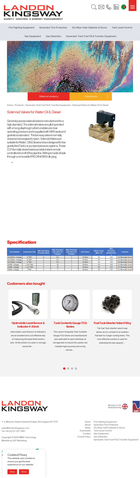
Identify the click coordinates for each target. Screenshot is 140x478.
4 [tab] (76, 368)
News (88, 427)
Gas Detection (53, 36)
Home (10, 105)
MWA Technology (27, 437)
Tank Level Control (122, 27)
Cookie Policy (84, 436)
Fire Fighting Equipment (21, 27)
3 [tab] (72, 368)
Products (19, 105)
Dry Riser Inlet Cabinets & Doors (89, 27)
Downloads (85, 430)
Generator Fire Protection (53, 27)
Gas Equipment (33, 36)
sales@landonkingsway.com (15, 428)
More (23, 471)
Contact (87, 433)
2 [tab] (68, 368)
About (88, 424)
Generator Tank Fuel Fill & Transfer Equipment (91, 36)
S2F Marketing (20, 440)
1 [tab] (64, 368)
